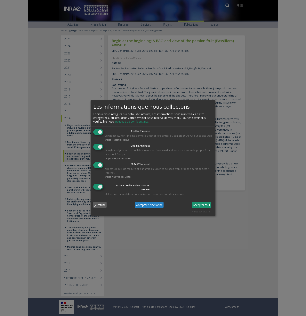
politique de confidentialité (132, 121)
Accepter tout (201, 205)
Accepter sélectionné (149, 205)
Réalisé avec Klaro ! (201, 211)
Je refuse (100, 205)
